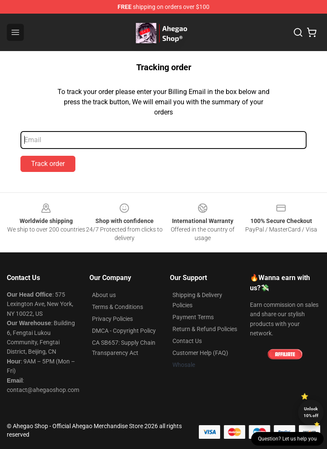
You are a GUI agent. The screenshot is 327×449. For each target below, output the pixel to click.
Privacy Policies (112, 318)
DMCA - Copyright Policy (124, 330)
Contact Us (187, 340)
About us (104, 295)
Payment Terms (193, 317)
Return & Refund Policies (204, 329)
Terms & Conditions (117, 306)
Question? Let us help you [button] (287, 439)
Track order (48, 164)
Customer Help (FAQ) (200, 352)
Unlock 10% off (311, 412)
